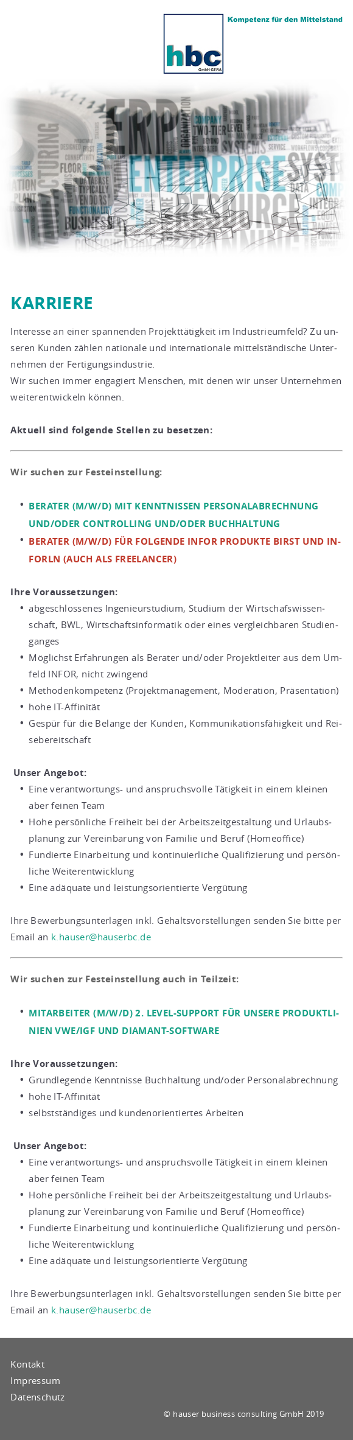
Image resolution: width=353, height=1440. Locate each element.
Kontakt (27, 1364)
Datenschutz (37, 1397)
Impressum (35, 1380)
